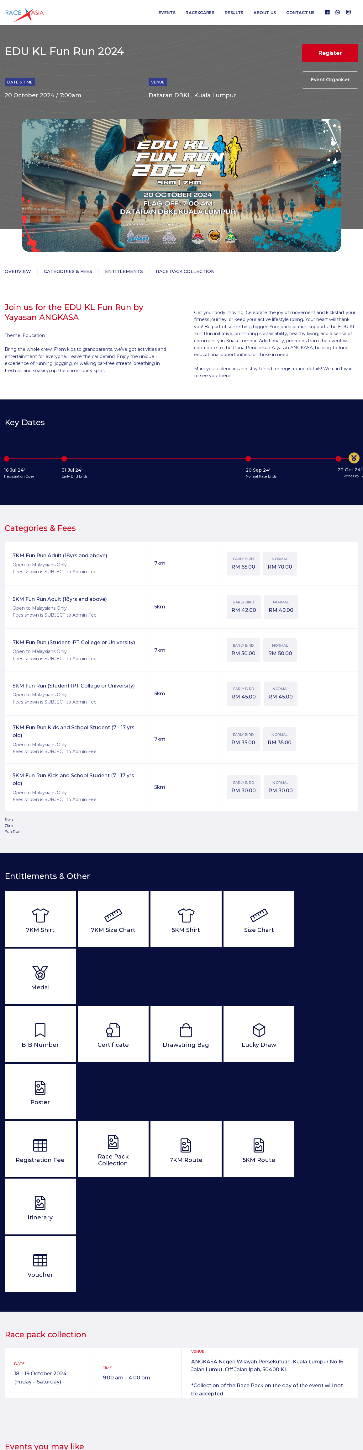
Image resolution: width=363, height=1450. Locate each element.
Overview (18, 271)
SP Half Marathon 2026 (40, 1364)
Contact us (300, 12)
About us (264, 12)
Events (165, 12)
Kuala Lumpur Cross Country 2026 (134, 1364)
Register (330, 53)
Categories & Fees (68, 271)
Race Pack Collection (185, 271)
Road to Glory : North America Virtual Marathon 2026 (225, 1369)
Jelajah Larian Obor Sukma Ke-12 (312, 1364)
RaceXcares (199, 12)
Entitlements (124, 271)
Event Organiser (330, 80)
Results (233, 12)
